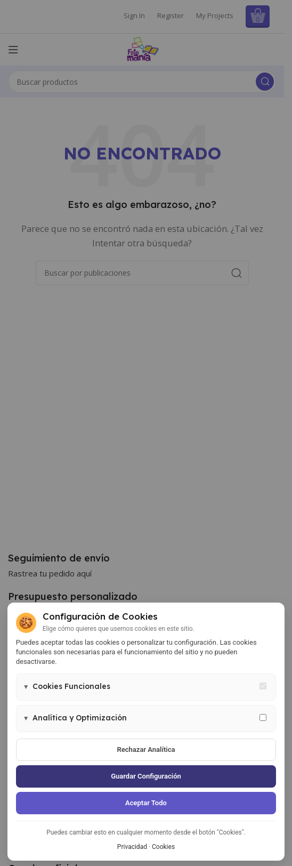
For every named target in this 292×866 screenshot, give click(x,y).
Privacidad (132, 847)
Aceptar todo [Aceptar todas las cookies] (146, 803)
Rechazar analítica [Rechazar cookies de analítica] (146, 749)
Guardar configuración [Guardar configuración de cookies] (146, 776)
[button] (146, 687)
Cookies (163, 847)
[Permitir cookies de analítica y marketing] (262, 717)
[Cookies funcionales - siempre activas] (262, 686)
